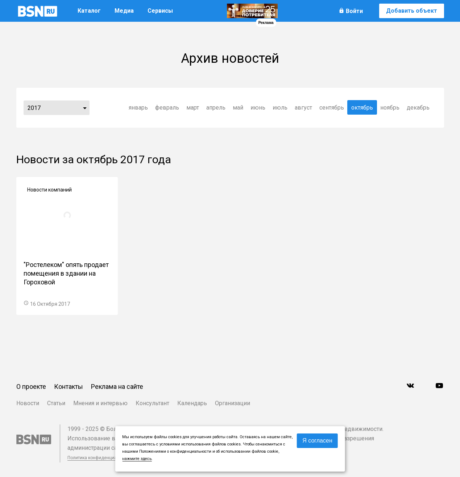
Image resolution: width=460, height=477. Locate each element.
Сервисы (160, 10)
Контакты (68, 386)
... (84, 108)
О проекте (31, 386)
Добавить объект (411, 10)
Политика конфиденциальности (100, 457)
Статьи (56, 403)
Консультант (152, 403)
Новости (27, 403)
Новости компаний (49, 190)
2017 (34, 107)
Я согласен (317, 440)
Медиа (124, 10)
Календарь (192, 403)
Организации (232, 403)
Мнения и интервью (100, 403)
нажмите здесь (137, 458)
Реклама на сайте (117, 386)
